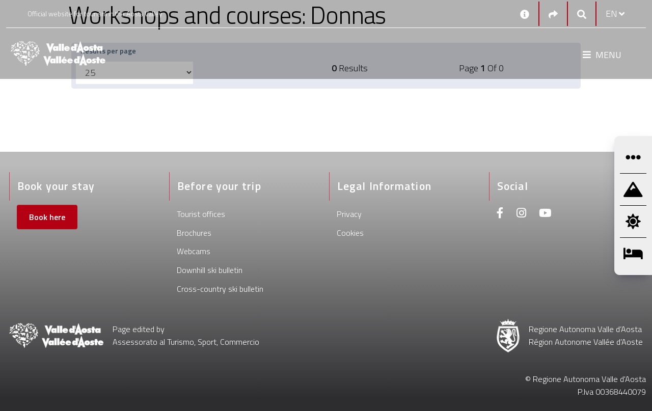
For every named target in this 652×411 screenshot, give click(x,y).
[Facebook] (500, 214)
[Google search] (581, 14)
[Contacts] (524, 14)
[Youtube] (545, 214)
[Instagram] (521, 214)
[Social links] (553, 14)
